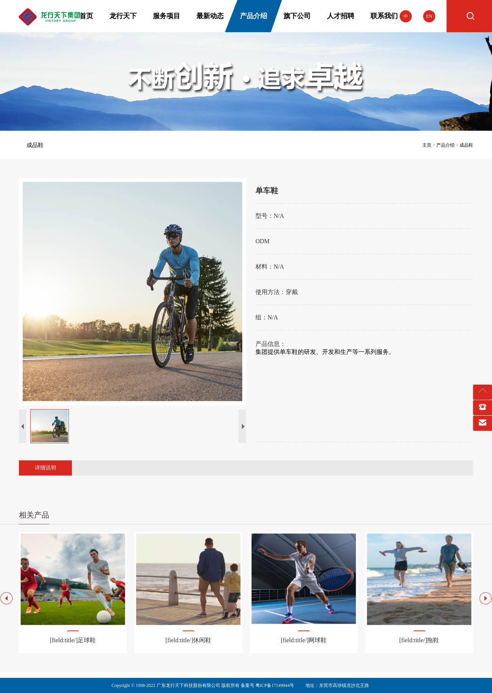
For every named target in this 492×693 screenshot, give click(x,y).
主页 (426, 145)
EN (429, 16)
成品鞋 (35, 145)
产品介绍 (445, 145)
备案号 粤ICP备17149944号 (267, 685)
